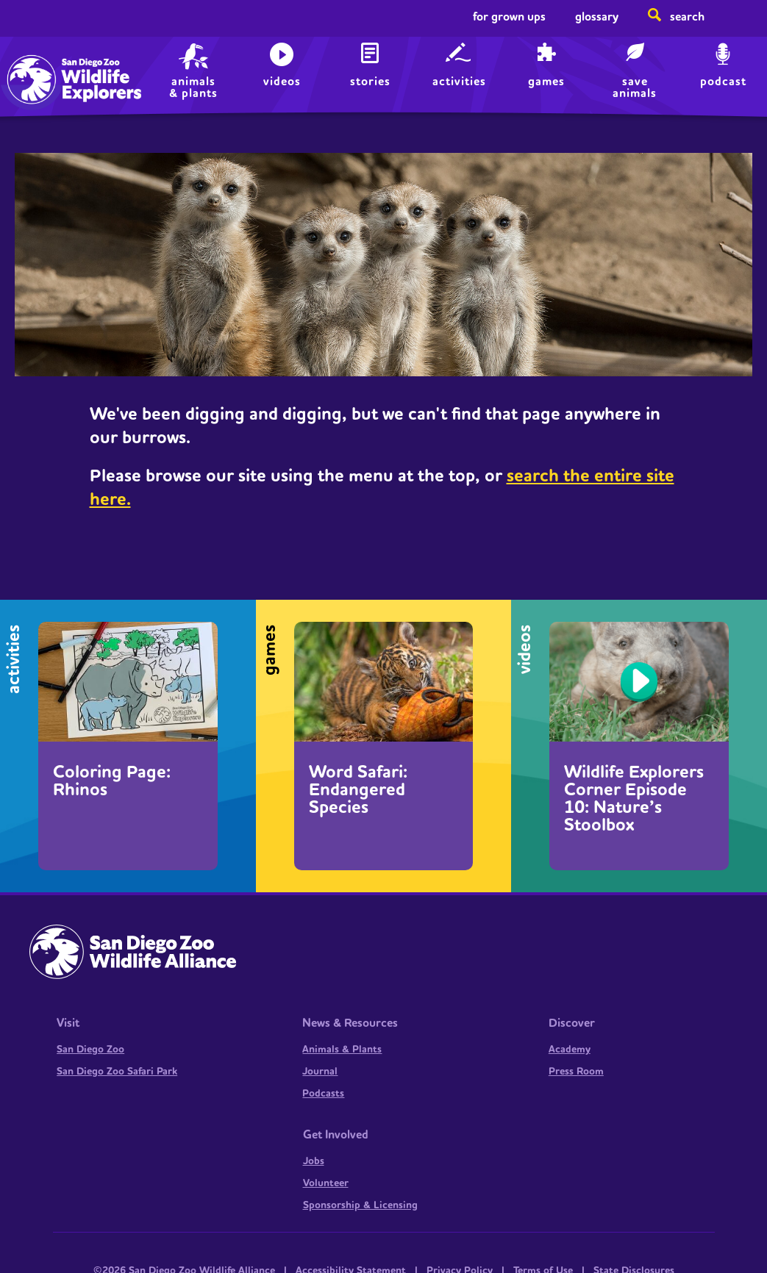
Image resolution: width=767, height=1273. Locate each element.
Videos (282, 81)
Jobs (313, 1161)
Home (44, 62)
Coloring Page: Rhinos (112, 781)
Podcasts (323, 1093)
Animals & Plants (342, 1049)
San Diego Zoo (90, 1049)
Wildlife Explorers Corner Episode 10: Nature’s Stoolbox (634, 799)
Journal (320, 1071)
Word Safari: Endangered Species (358, 790)
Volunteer (326, 1183)
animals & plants (193, 87)
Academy (570, 1049)
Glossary (596, 17)
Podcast (723, 81)
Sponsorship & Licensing (360, 1205)
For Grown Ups (509, 17)
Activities (459, 81)
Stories (370, 81)
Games (546, 81)
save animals (635, 87)
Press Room (576, 1071)
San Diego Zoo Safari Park (117, 1071)
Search (687, 17)
